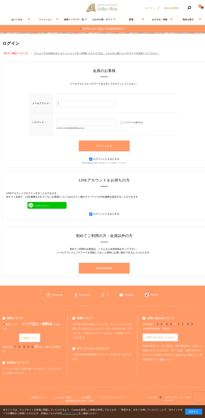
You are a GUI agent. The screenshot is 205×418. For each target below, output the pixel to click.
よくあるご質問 (63, 397)
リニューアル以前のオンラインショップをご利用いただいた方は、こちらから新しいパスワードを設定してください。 (97, 53)
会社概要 (86, 397)
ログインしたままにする (104, 159)
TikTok (154, 294)
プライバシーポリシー (113, 397)
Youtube (129, 294)
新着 (131, 19)
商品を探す (188, 19)
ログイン (150, 8)
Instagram (57, 294)
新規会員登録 (172, 8)
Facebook (84, 294)
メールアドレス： (41, 103)
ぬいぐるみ (16, 19)
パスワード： (39, 122)
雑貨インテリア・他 (74, 19)
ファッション (45, 19)
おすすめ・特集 (159, 19)
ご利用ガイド (37, 397)
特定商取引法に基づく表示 (80, 401)
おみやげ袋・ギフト (102, 19)
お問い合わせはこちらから (160, 337)
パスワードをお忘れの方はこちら (70, 128)
